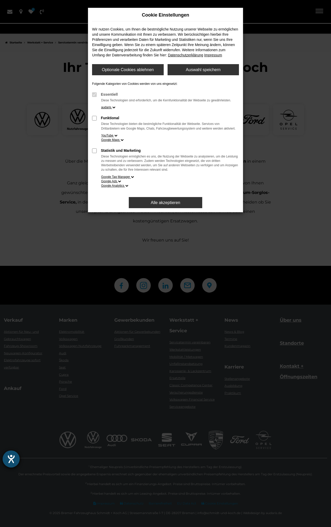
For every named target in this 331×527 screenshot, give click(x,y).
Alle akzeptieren (165, 202)
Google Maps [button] (112, 140)
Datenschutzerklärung (185, 55)
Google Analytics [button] (114, 185)
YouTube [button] (109, 135)
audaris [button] (108, 107)
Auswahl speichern (203, 69)
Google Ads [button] (111, 181)
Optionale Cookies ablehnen (128, 69)
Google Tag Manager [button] (117, 177)
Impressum (213, 55)
